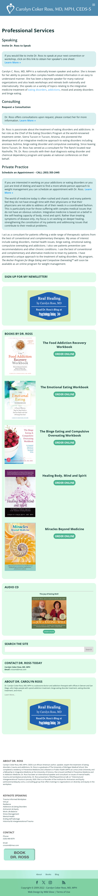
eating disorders (37, 89)
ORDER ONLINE (64, 354)
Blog (57, 874)
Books (48, 874)
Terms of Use (63, 891)
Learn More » (13, 62)
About (39, 874)
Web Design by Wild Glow (41, 891)
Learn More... (10, 694)
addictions (54, 89)
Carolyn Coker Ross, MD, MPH (61, 887)
